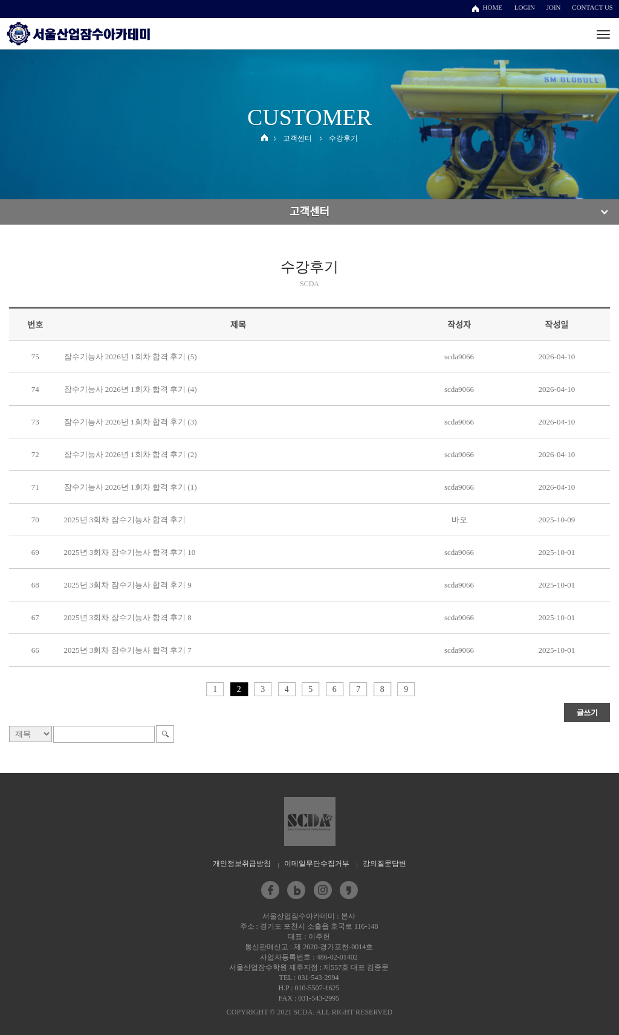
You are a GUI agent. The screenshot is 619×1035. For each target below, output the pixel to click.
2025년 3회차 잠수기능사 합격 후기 (125, 519)
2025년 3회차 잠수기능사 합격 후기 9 (128, 584)
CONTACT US (592, 7)
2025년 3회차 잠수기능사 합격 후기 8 (128, 617)
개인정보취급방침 (242, 863)
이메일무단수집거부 (316, 863)
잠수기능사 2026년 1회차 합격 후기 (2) (130, 454)
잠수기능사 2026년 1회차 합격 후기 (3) (130, 421)
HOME (492, 7)
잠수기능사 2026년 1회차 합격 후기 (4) (130, 389)
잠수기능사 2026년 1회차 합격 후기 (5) (130, 356)
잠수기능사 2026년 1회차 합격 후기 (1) (130, 487)
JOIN (553, 7)
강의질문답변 (384, 863)
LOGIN (524, 7)
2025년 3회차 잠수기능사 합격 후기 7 (128, 650)
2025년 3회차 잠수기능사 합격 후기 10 (130, 552)
